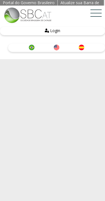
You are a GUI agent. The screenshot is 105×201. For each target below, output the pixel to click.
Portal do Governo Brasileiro (29, 2)
